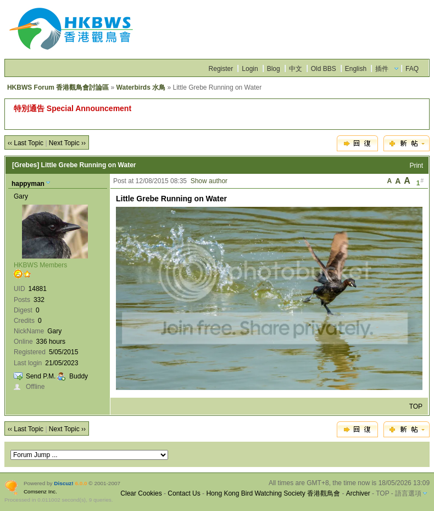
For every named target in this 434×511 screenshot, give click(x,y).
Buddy (78, 376)
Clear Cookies (141, 493)
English (355, 69)
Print (416, 165)
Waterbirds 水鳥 (141, 87)
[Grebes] (25, 165)
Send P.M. (40, 376)
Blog (273, 69)
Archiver (358, 493)
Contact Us (184, 493)
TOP (415, 406)
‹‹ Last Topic (25, 143)
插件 (381, 69)
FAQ (412, 69)
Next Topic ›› (67, 143)
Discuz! (63, 483)
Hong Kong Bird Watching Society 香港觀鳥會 (273, 493)
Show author (209, 181)
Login (250, 69)
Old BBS (323, 69)
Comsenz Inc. (40, 491)
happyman (28, 184)
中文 (295, 69)
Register (221, 69)
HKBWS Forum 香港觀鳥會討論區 (58, 87)
